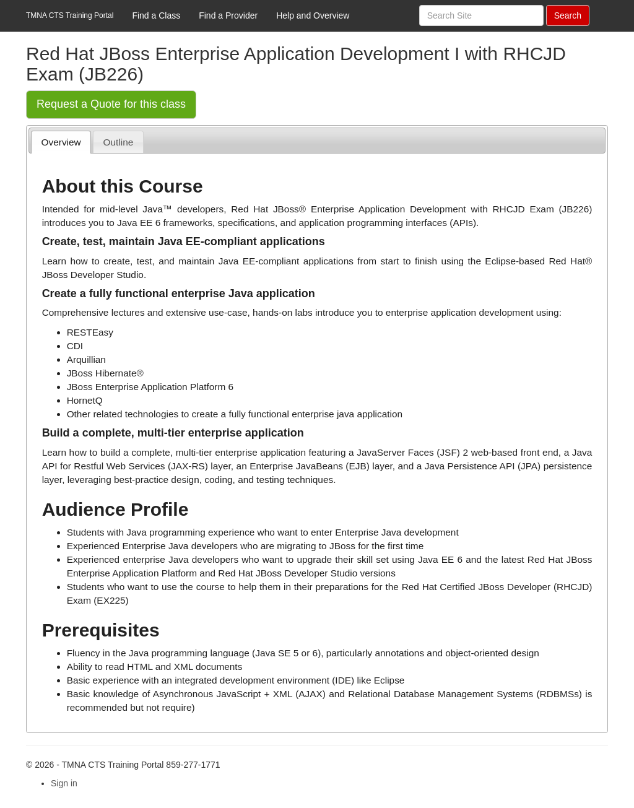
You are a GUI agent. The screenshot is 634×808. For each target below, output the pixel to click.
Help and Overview (312, 15)
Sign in (64, 783)
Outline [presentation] (118, 142)
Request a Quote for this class (111, 104)
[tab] (61, 142)
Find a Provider (228, 15)
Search (567, 15)
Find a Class (156, 15)
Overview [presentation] (61, 142)
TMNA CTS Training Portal (69, 15)
